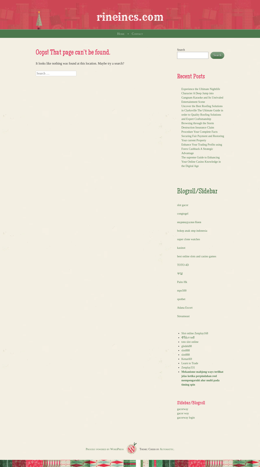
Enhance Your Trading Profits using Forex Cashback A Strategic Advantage (201, 149)
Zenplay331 (188, 367)
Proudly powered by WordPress (105, 449)
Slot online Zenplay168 (194, 333)
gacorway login (186, 417)
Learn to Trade (189, 363)
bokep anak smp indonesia (192, 230)
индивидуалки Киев (189, 222)
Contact (137, 33)
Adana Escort (185, 307)
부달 (180, 273)
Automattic (167, 449)
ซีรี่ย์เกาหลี (188, 337)
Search (181, 49)
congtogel (182, 213)
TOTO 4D (183, 264)
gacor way (183, 413)
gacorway (182, 409)
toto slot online (189, 341)
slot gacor (182, 205)
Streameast (183, 316)
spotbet (181, 299)
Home (121, 33)
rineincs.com (130, 17)
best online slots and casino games (196, 256)
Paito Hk (182, 282)
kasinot (181, 247)
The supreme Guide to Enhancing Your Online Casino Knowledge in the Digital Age (201, 162)
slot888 (185, 350)
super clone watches (188, 239)
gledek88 (186, 346)
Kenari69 (186, 359)
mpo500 (181, 290)
